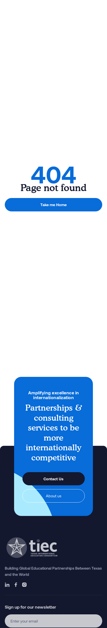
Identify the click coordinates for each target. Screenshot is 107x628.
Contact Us (53, 478)
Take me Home (53, 204)
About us (53, 495)
